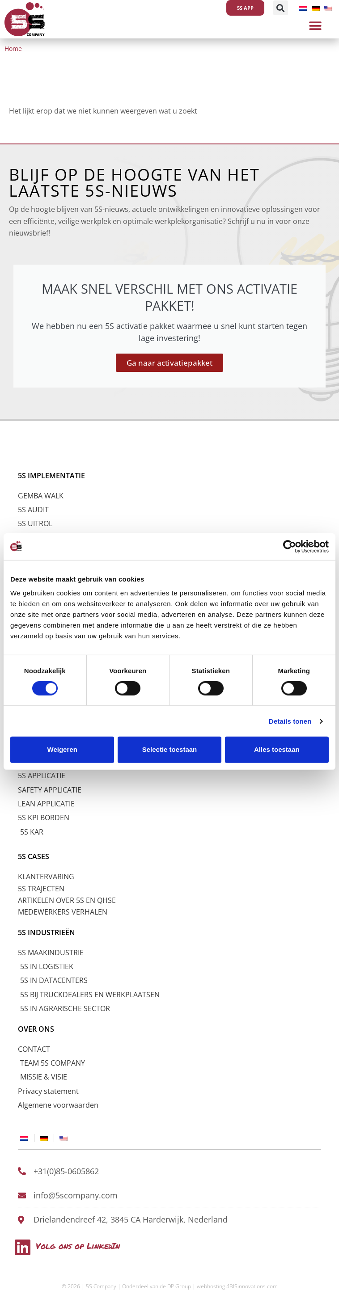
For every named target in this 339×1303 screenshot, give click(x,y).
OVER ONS (36, 1029)
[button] (280, 7)
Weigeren (62, 749)
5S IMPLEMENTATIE (51, 476)
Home (13, 48)
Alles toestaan (277, 749)
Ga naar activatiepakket (169, 363)
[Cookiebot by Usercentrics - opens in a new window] (289, 546)
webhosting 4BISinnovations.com (237, 1286)
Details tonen (290, 721)
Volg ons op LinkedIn (78, 1246)
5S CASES (33, 856)
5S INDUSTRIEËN (46, 932)
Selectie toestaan (169, 749)
